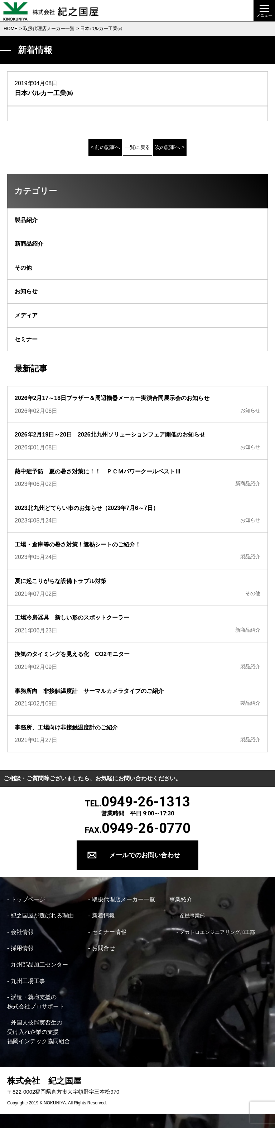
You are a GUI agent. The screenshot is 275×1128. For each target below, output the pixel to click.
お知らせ (26, 291)
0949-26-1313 (145, 802)
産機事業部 (192, 916)
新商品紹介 (29, 244)
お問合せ (103, 948)
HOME (11, 28)
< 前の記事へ (105, 147)
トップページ (28, 899)
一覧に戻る (137, 147)
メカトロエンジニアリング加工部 (217, 932)
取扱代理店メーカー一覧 (48, 28)
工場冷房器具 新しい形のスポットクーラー (72, 617)
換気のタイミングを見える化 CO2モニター (75, 654)
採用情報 (22, 948)
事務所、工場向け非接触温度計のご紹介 (66, 727)
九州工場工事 (28, 981)
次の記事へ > (169, 147)
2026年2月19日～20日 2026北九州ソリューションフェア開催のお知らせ (110, 435)
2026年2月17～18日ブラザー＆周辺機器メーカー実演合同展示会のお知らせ (112, 398)
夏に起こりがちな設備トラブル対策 (60, 581)
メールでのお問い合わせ (144, 855)
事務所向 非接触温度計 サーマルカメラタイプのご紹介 (89, 691)
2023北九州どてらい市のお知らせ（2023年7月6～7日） (87, 508)
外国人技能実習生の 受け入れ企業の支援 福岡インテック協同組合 (38, 1031)
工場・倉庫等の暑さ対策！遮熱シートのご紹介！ (78, 544)
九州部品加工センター (39, 964)
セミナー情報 (109, 932)
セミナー (26, 339)
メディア (26, 315)
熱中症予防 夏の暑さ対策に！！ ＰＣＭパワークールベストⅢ (98, 471)
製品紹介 (26, 220)
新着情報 (103, 915)
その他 (23, 268)
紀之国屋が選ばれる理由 (42, 915)
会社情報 (22, 932)
